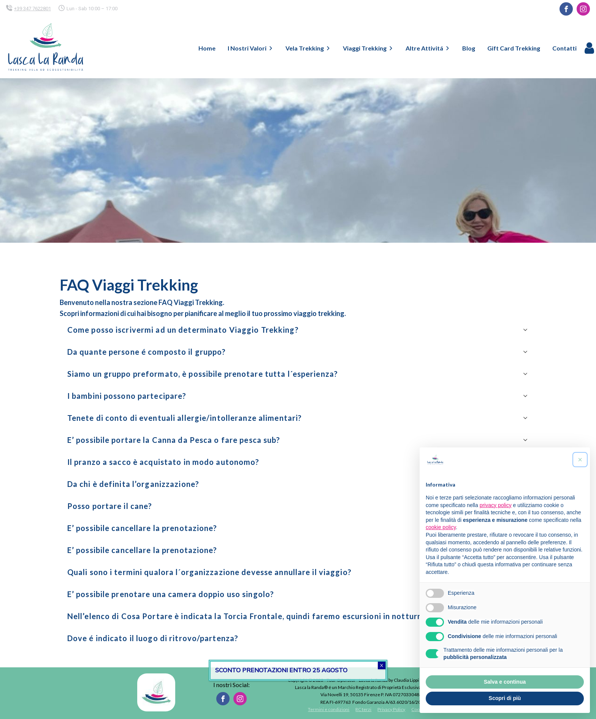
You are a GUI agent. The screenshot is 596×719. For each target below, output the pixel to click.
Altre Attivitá (428, 48)
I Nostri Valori (250, 48)
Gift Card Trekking (513, 48)
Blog (468, 48)
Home (207, 48)
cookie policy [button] (441, 527)
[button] (580, 460)
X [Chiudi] (381, 665)
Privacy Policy (391, 709)
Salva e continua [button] (505, 682)
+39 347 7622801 (32, 8)
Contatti (564, 48)
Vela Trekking (308, 48)
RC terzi (363, 709)
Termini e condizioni (328, 709)
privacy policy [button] (496, 505)
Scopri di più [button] (505, 698)
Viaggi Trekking (368, 48)
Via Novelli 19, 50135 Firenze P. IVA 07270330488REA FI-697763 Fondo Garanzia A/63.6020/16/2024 (373, 698)
